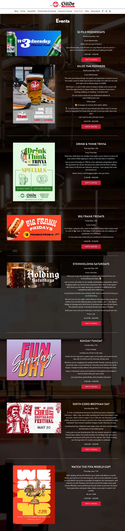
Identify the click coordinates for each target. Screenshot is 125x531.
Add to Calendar (91, 60)
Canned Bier (31, 11)
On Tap (22, 11)
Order (87, 11)
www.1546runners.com (91, 98)
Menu (16, 11)
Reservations (95, 11)
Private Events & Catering (47, 11)
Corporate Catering (65, 11)
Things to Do (78, 11)
